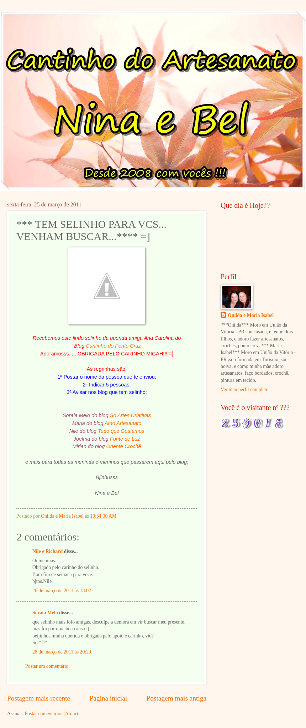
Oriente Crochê (123, 446)
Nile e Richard (47, 551)
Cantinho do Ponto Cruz (113, 346)
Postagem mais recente (38, 698)
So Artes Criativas (130, 415)
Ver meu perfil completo (244, 389)
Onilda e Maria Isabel (251, 315)
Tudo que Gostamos (121, 431)
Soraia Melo (45, 612)
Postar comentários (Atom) (51, 713)
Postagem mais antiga (176, 698)
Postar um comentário (46, 666)
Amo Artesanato (123, 423)
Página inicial (108, 698)
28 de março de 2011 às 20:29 (61, 652)
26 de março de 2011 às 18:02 (61, 590)
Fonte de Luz (125, 439)
